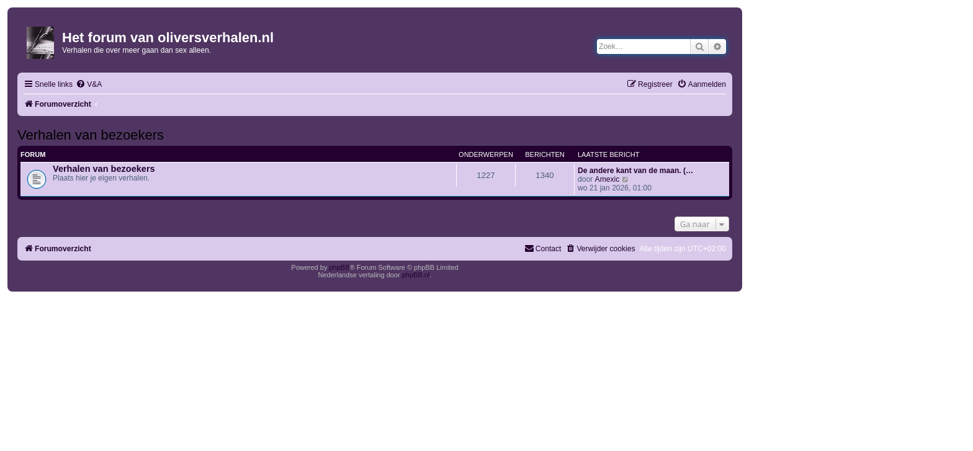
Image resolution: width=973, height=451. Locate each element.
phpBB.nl (416, 275)
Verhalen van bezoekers (90, 135)
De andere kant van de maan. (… (635, 170)
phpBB (339, 267)
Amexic (607, 179)
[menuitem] (89, 84)
